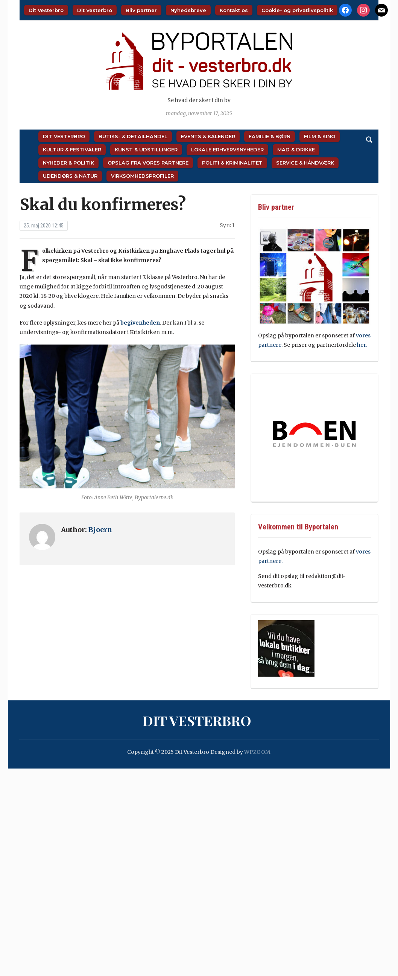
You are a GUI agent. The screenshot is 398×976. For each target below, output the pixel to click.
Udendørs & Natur (70, 176)
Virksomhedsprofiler (142, 176)
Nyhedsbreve (188, 10)
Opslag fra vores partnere (148, 163)
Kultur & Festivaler (72, 149)
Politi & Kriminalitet (232, 163)
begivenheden (140, 322)
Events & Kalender (208, 136)
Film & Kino (319, 136)
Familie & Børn (269, 136)
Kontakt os (234, 10)
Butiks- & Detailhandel (133, 136)
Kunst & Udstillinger (146, 149)
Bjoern (100, 529)
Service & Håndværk (305, 163)
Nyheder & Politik (68, 163)
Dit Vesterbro (46, 10)
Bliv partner (141, 10)
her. (362, 345)
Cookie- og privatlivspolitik (297, 10)
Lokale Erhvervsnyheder (227, 149)
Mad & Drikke (296, 149)
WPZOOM (257, 752)
